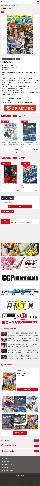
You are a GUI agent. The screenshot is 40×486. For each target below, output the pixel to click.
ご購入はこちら (26, 389)
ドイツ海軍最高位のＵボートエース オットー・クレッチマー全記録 (29, 144)
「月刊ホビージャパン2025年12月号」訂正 (22, 222)
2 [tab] (19, 152)
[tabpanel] (10, 135)
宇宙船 (17, 59)
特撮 (3, 11)
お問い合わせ (7, 461)
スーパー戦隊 (11, 59)
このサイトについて (9, 464)
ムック (4, 59)
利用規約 (6, 467)
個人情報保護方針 (8, 470)
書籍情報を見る (19, 433)
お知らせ (6, 459)
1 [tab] (16, 152)
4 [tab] (23, 152)
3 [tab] (21, 152)
